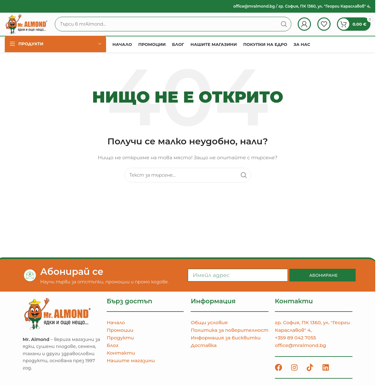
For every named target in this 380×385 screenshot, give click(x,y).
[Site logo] (37, 29)
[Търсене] (184, 29)
